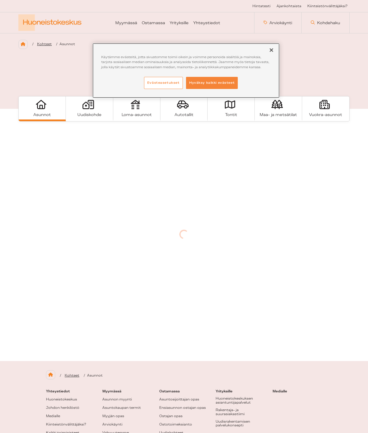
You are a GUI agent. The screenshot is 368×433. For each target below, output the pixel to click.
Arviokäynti (278, 22)
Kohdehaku (325, 22)
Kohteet (44, 44)
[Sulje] (271, 50)
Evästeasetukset (163, 83)
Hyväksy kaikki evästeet (212, 83)
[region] (186, 70)
